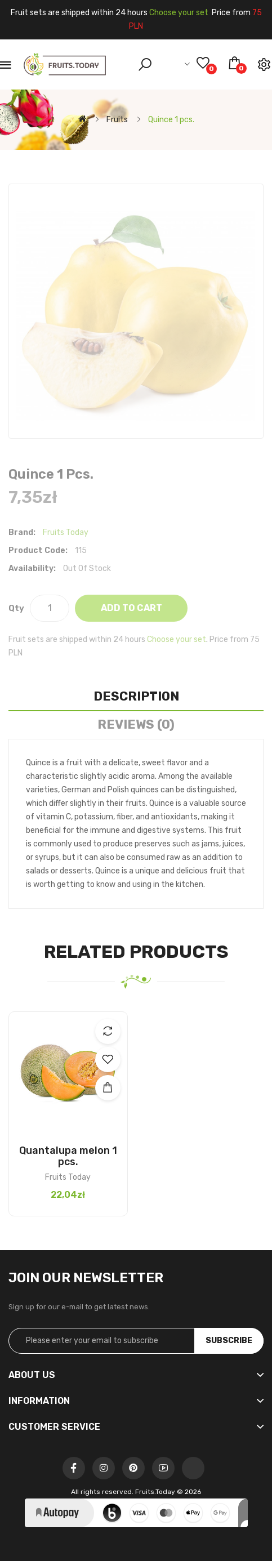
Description (136, 696)
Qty (16, 608)
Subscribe (229, 1340)
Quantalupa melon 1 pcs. (68, 1156)
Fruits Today (65, 532)
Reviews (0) (136, 724)
